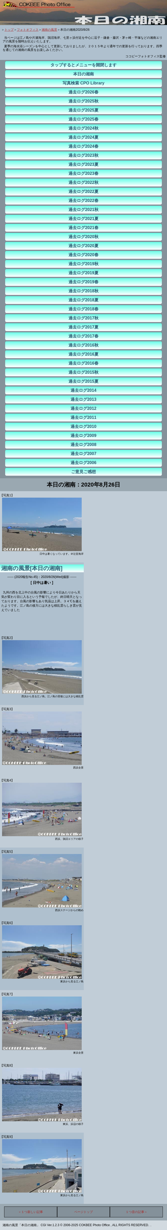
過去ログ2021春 (83, 227)
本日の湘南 (83, 74)
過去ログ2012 (83, 408)
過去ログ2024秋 (83, 128)
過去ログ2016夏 (83, 354)
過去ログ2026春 (83, 92)
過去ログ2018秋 (83, 291)
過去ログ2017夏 (83, 327)
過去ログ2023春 (83, 173)
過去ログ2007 (83, 453)
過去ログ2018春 (83, 309)
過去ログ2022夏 (83, 191)
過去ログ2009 (83, 435)
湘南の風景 (49, 30)
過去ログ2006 (83, 462)
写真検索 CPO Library (83, 83)
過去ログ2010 (83, 426)
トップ (9, 30)
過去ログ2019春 (83, 282)
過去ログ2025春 (83, 119)
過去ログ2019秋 (83, 264)
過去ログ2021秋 (83, 209)
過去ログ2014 (83, 390)
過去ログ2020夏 (83, 246)
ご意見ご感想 (83, 471)
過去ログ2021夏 (83, 218)
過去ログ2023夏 (83, 164)
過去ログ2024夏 (83, 137)
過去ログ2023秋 (83, 155)
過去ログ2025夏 (83, 110)
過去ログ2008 (83, 444)
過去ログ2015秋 (83, 372)
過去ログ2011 (83, 417)
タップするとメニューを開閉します (83, 65)
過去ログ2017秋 (83, 318)
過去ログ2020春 (83, 255)
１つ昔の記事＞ (136, 1212)
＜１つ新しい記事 (30, 1212)
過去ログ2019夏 (83, 273)
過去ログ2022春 (83, 200)
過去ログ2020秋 (83, 236)
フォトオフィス (28, 30)
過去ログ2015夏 (83, 381)
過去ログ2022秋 (83, 182)
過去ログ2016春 (83, 363)
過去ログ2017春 (83, 336)
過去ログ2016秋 (83, 345)
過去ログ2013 (83, 399)
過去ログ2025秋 (83, 101)
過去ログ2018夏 (83, 300)
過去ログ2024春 (83, 146)
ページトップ (83, 1212)
